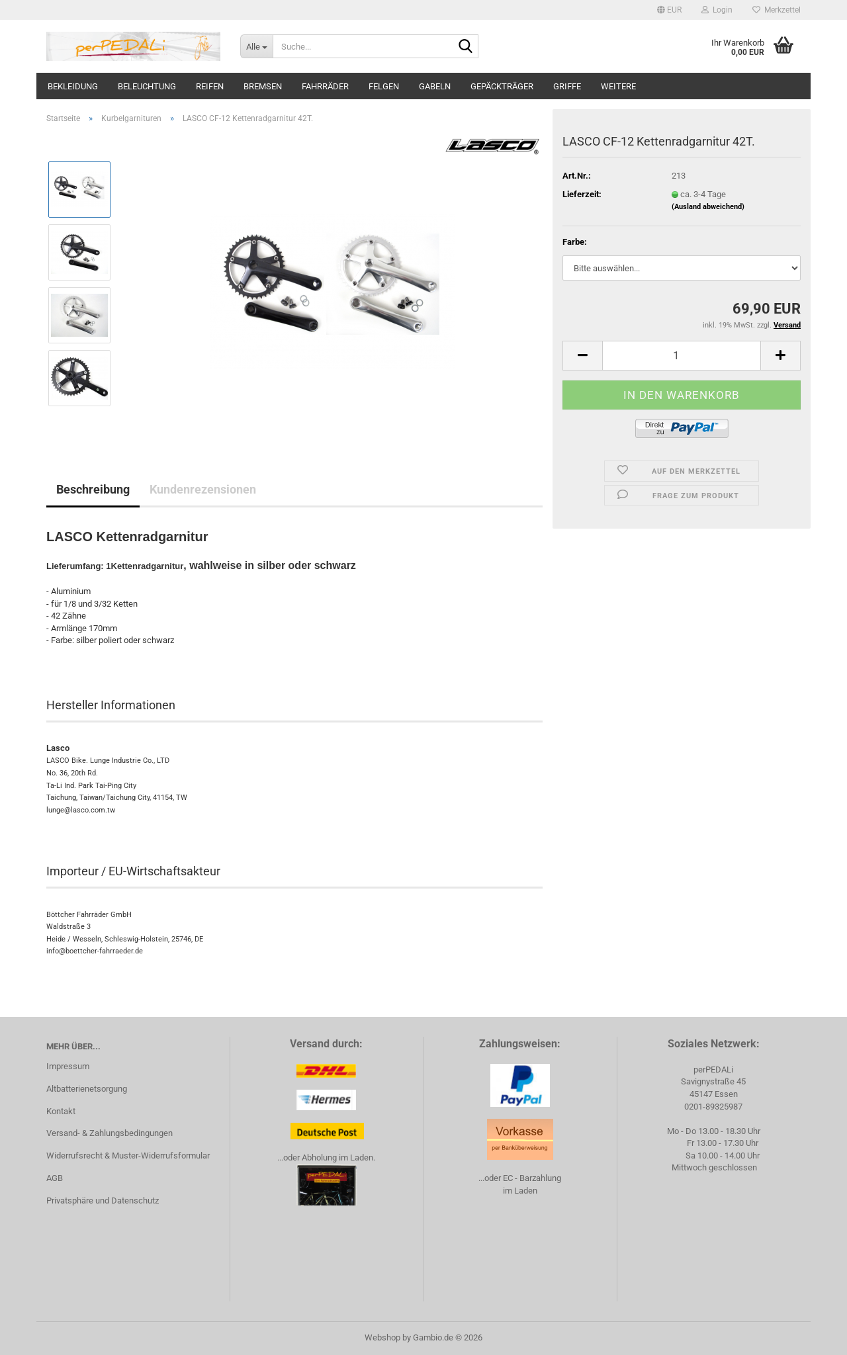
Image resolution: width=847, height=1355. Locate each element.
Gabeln (435, 86)
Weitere (618, 86)
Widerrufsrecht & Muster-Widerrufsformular (128, 1155)
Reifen (210, 86)
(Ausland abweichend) (708, 206)
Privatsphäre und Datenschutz (102, 1200)
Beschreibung (93, 489)
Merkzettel (776, 10)
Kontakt (60, 1111)
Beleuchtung (147, 86)
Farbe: (574, 242)
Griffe (567, 86)
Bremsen (263, 86)
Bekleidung (73, 86)
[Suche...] (256, 46)
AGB (54, 1178)
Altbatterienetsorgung (86, 1089)
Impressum (67, 1066)
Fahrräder (325, 86)
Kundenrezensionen (203, 489)
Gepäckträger (501, 86)
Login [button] (717, 10)
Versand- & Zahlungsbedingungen (109, 1133)
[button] (669, 10)
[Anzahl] (681, 356)
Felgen (384, 86)
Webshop (382, 1337)
